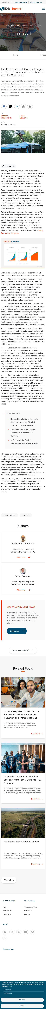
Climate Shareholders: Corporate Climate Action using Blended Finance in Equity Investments (24, 422)
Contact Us (28, 911)
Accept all (22, 1006)
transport (26, 515)
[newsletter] (5, 938)
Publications (7, 914)
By (2, 114)
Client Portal (36, 2)
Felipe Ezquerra (23, 117)
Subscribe (17, 631)
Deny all (22, 999)
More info (23, 557)
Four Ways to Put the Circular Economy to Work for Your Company (23, 432)
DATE (3, 122)
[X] (18, 932)
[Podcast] (32, 932)
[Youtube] (25, 932)
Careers (27, 914)
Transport (37, 26)
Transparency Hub (20, 2)
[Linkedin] (11, 932)
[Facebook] (5, 932)
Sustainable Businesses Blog (21, 26)
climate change (9, 515)
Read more (37, 733)
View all (9, 880)
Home (7, 26)
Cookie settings (8, 993)
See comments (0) (20, 650)
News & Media (7, 911)
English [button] (4, 2)
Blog (4, 907)
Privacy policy (7, 989)
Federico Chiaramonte (6, 117)
